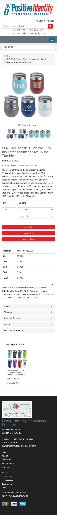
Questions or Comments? (14, 492)
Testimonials (7, 484)
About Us (5, 456)
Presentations (7, 480)
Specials (5, 467)
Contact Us (6, 460)
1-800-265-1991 (35, 30)
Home (4, 452)
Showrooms (7, 476)
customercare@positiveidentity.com (28, 33)
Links (4, 488)
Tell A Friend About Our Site (15, 496)
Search (4, 473)
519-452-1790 (19, 30)
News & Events (8, 464)
